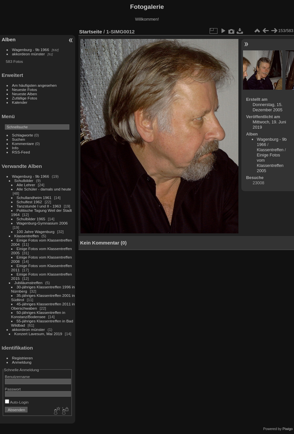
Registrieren (22, 358)
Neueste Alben (24, 94)
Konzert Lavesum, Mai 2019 (38, 334)
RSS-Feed (21, 152)
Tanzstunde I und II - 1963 (39, 206)
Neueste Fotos (24, 89)
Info (15, 148)
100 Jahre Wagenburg (36, 231)
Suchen (18, 139)
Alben (9, 39)
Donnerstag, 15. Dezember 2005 (268, 107)
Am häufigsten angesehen (34, 85)
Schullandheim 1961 (34, 197)
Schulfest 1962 (29, 202)
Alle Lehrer (26, 185)
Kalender (19, 102)
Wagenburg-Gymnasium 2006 (42, 223)
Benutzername (17, 376)
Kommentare (23, 143)
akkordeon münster (28, 54)
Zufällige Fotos (24, 98)
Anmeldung (22, 362)
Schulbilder (23, 180)
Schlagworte (22, 135)
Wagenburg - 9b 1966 (30, 49)
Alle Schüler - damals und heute (44, 189)
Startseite (90, 31)
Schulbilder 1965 (31, 219)
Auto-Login (17, 402)
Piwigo (288, 429)
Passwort (13, 389)
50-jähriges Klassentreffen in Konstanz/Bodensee (38, 314)
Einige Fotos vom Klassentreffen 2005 (270, 163)
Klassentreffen (26, 236)
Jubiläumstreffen (28, 282)
